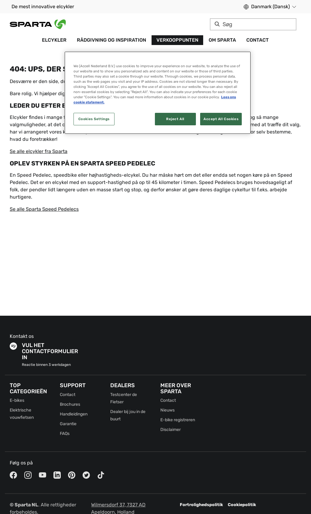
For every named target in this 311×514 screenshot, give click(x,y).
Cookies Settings (94, 119)
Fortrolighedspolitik (201, 504)
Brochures (70, 404)
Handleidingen (73, 414)
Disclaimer (170, 429)
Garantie (68, 423)
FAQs (65, 433)
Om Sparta (222, 40)
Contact (257, 40)
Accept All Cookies (220, 119)
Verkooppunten (177, 40)
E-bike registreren (177, 419)
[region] (157, 92)
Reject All (175, 119)
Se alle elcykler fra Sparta (38, 151)
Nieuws (167, 410)
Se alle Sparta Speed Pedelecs (44, 209)
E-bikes (17, 400)
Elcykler (54, 40)
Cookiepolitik (242, 504)
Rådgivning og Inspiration (111, 40)
